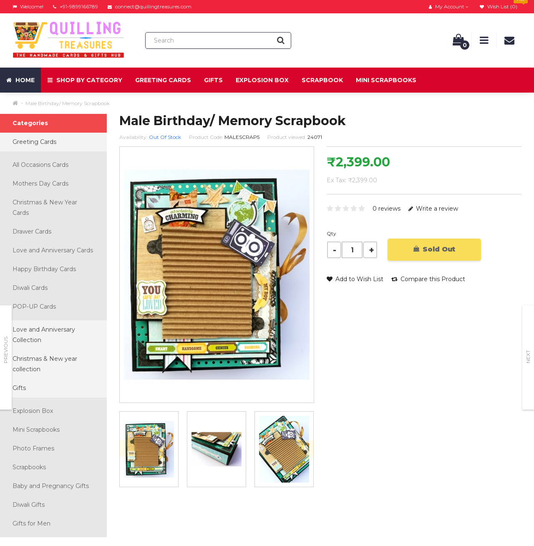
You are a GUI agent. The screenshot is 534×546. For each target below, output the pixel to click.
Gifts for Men (31, 523)
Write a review (433, 208)
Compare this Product (428, 279)
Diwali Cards (30, 288)
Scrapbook (322, 80)
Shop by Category (85, 80)
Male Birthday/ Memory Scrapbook (67, 103)
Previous (6, 350)
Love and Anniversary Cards (53, 250)
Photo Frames (33, 448)
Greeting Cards (163, 80)
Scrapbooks (29, 467)
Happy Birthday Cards (44, 269)
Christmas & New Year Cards (45, 207)
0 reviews (386, 208)
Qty (331, 233)
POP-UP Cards (34, 306)
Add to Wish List (355, 279)
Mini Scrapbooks (386, 80)
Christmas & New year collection (45, 364)
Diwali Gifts (29, 504)
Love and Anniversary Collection (44, 335)
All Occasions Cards (40, 165)
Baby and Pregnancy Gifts (51, 486)
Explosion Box (262, 80)
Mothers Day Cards (40, 183)
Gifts (213, 80)
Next (528, 356)
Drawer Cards (32, 231)
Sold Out (434, 249)
